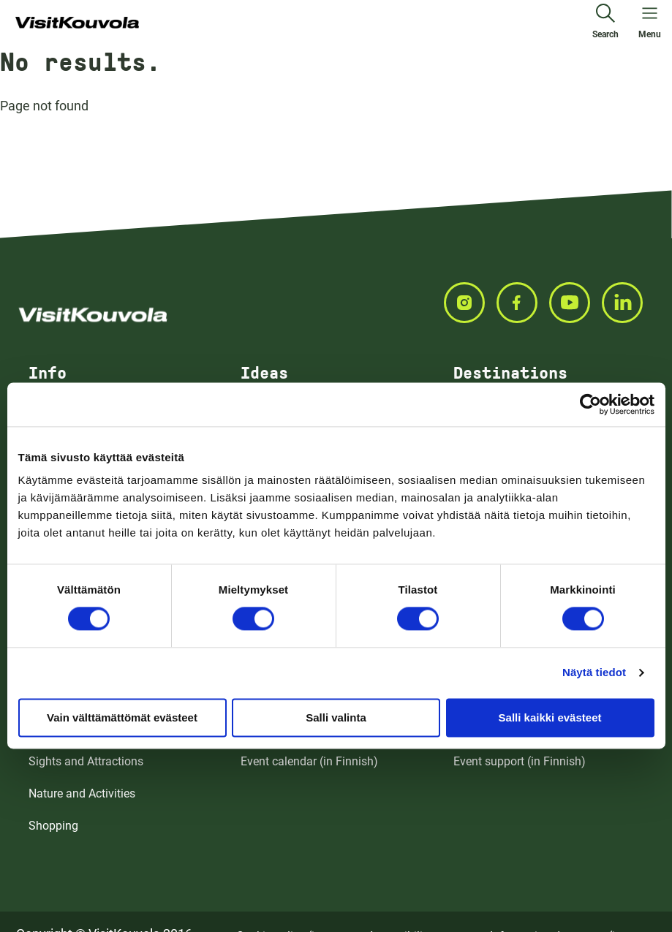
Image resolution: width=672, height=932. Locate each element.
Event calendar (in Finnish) (309, 761)
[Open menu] (649, 23)
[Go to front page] (77, 23)
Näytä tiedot (594, 672)
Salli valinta (336, 717)
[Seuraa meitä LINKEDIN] (628, 302)
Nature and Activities (82, 793)
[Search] (605, 23)
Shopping (53, 826)
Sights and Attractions (86, 761)
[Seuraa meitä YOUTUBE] (575, 302)
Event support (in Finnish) (519, 761)
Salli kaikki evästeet (550, 717)
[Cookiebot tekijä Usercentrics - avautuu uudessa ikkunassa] (590, 404)
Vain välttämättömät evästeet (122, 717)
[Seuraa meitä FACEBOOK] (523, 302)
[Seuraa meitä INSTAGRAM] (470, 302)
